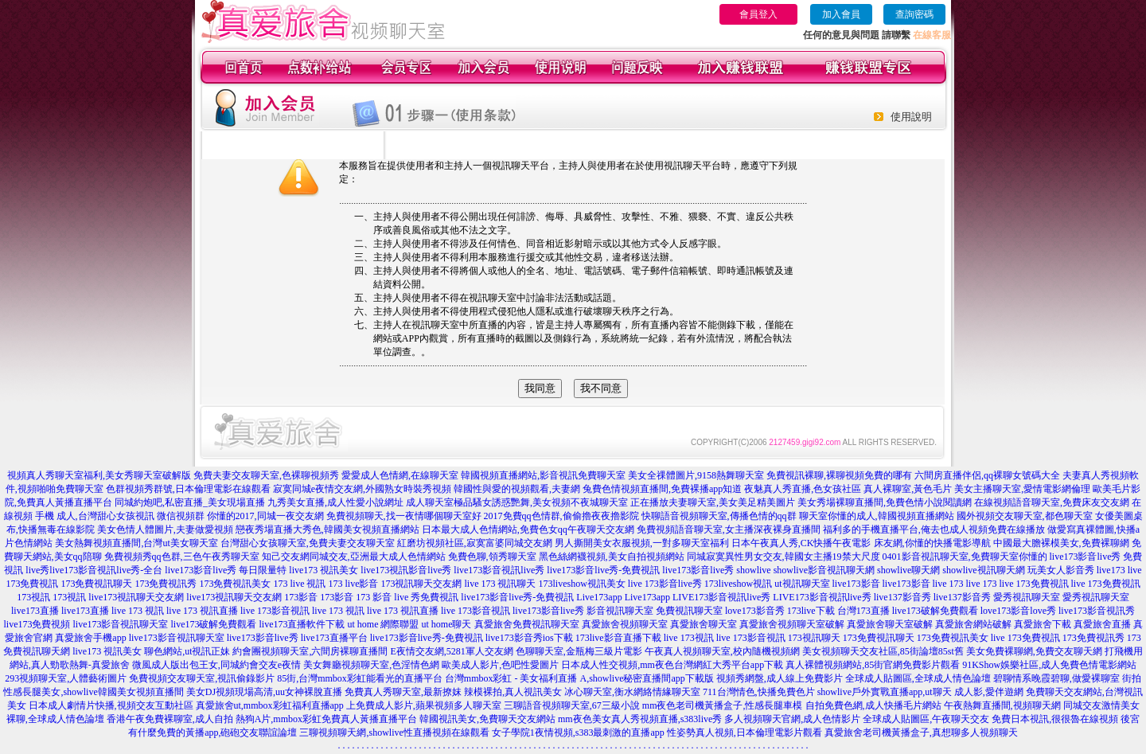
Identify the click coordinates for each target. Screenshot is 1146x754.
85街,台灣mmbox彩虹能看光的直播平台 (359, 678)
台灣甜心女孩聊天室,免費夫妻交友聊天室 (307, 543)
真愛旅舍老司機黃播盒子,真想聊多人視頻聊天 (921, 732)
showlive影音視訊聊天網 (824, 570)
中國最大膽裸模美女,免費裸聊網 (1061, 543)
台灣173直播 (863, 610)
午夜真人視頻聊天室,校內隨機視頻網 (722, 651)
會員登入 (758, 14)
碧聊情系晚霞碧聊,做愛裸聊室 (1056, 678)
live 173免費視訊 (1034, 583)
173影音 (301, 597)
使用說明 (911, 117)
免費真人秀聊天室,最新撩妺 (403, 691)
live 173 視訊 (137, 610)
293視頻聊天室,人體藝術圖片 (66, 678)
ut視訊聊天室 (801, 583)
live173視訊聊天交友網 (136, 597)
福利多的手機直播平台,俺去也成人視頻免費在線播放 (934, 529)
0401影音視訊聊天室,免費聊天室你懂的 (965, 556)
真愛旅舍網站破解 (973, 624)
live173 (1111, 570)
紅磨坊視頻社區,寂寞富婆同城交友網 (474, 543)
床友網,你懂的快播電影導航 (932, 543)
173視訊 (33, 597)
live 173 (948, 583)
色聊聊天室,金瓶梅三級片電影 (579, 651)
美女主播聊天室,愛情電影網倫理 (1022, 488)
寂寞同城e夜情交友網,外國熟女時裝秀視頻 (362, 488)
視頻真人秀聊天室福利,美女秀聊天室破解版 (99, 475)
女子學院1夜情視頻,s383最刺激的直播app (578, 732)
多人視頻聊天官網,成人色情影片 (792, 719)
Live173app (599, 597)
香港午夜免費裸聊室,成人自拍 (170, 719)
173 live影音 (353, 583)
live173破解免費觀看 (935, 610)
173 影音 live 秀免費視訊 (407, 597)
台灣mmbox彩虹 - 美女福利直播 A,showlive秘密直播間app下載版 (579, 678)
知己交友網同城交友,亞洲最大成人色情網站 (354, 556)
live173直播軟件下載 (302, 624)
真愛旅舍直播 (1102, 624)
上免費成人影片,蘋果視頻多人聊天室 (423, 705)
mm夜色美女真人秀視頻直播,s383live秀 (640, 719)
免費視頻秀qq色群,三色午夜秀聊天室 (181, 556)
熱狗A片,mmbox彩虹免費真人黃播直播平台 (326, 719)
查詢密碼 (914, 14)
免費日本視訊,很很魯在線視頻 (1055, 719)
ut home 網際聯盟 (383, 624)
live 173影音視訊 (275, 610)
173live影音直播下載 (618, 637)
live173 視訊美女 (323, 570)
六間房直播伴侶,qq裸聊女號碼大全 (987, 475)
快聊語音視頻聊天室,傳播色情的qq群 (719, 516)
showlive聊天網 (908, 570)
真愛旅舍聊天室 (703, 624)
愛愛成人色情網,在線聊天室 (399, 475)
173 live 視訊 (299, 583)
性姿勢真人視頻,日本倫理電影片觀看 (744, 732)
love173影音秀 (755, 610)
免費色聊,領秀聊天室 (492, 556)
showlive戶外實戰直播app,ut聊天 (884, 691)
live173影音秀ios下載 (529, 637)
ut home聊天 (447, 624)
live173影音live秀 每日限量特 (225, 570)
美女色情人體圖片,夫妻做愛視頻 (165, 529)
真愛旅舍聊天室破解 (890, 624)
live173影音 (856, 583)
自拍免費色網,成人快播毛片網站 (873, 705)
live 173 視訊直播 (202, 610)
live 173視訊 (689, 637)
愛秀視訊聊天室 (1026, 597)
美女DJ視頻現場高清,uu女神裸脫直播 (264, 691)
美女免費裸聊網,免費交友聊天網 (1034, 651)
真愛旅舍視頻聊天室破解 (791, 624)
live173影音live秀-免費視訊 (603, 570)
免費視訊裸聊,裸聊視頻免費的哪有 (839, 475)
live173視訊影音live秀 (406, 570)
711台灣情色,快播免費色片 (759, 691)
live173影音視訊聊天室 (121, 624)
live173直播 (35, 610)
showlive (753, 570)
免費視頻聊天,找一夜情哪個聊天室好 (403, 516)
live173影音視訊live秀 (499, 570)
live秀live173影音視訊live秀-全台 (93, 570)
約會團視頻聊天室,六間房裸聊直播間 (310, 651)
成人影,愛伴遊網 (988, 691)
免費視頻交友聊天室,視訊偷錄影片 (202, 678)
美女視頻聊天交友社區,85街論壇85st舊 (883, 651)
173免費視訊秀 (165, 583)
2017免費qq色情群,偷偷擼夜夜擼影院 (561, 516)
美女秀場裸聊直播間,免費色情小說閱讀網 (884, 502)
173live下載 (811, 610)
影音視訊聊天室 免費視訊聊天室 (655, 610)
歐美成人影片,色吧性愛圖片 (500, 664)
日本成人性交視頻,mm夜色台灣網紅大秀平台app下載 (672, 664)
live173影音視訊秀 (1096, 610)
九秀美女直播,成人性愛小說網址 (335, 502)
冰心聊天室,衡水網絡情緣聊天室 (632, 691)
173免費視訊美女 (235, 583)
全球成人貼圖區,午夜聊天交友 (926, 719)
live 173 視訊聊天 (500, 583)
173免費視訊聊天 (96, 583)
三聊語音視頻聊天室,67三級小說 (572, 705)
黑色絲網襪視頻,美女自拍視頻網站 (611, 556)
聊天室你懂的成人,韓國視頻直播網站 (876, 516)
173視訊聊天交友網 (421, 583)
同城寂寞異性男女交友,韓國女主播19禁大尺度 (783, 556)
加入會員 (841, 14)
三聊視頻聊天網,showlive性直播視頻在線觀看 (394, 732)
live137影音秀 (902, 597)
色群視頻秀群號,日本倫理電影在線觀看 (188, 488)
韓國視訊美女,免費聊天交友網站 (487, 719)
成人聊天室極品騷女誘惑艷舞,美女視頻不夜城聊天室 (517, 502)
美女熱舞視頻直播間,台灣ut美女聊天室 (136, 543)
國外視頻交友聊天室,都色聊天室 (1025, 516)
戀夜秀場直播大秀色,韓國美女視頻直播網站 (327, 529)
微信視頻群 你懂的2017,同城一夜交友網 (240, 516)
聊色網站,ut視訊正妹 (187, 651)
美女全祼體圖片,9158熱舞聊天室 (696, 475)
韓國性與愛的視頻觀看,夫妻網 (517, 488)
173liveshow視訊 (738, 583)
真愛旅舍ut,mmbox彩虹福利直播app (270, 705)
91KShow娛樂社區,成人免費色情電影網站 (1049, 664)
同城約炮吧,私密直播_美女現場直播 (190, 502)
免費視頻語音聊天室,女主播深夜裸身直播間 (729, 529)
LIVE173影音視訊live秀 (721, 597)
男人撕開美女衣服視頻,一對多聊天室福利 (642, 543)
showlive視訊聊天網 (983, 570)
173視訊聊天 (814, 637)
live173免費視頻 (37, 624)
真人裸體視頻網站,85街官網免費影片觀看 (872, 664)
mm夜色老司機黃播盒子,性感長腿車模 (722, 705)
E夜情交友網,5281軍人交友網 (451, 651)
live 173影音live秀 (665, 583)
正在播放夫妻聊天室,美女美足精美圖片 (712, 502)
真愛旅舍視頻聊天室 (625, 624)
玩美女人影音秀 (1060, 570)
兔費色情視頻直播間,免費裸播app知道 (662, 488)
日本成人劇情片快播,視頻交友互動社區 (111, 705)
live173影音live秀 (698, 570)
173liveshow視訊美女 (581, 583)
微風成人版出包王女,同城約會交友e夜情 (216, 664)
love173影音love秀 (1018, 610)
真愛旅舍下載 (1042, 624)
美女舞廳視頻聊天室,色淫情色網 (371, 664)
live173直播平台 (334, 637)
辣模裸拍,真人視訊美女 (513, 691)
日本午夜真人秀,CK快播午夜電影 (801, 543)
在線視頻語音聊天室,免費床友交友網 (1051, 502)
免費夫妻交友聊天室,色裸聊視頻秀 (266, 475)
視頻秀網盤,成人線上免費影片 (779, 678)
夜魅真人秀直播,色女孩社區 (802, 488)
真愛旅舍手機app (90, 637)
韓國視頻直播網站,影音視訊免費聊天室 (543, 475)
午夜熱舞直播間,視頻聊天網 (1002, 705)
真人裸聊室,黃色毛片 (907, 488)
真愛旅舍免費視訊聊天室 (526, 624)
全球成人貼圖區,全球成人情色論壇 (918, 678)
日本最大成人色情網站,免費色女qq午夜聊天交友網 (528, 529)
